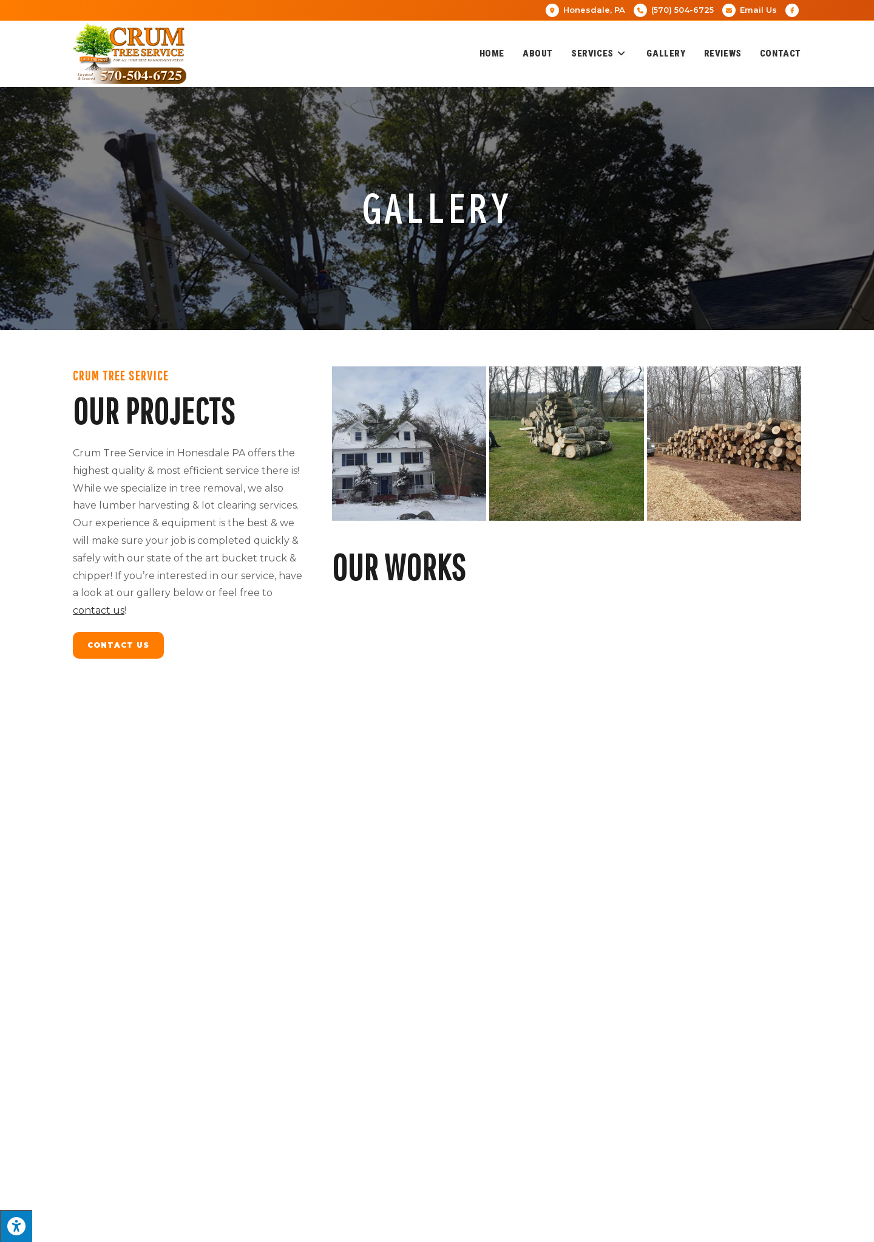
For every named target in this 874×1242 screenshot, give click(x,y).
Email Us (758, 10)
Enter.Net (438, 1227)
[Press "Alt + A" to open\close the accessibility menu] (16, 1226)
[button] (573, 1113)
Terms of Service (686, 1227)
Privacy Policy (624, 1227)
